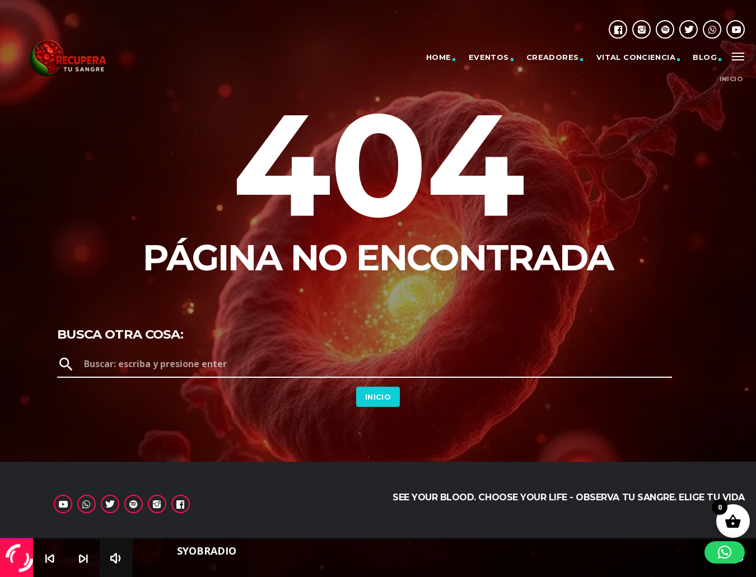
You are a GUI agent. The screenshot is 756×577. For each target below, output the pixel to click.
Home (438, 57)
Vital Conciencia (635, 57)
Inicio (731, 79)
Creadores (552, 57)
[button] (724, 552)
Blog (705, 57)
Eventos (489, 57)
